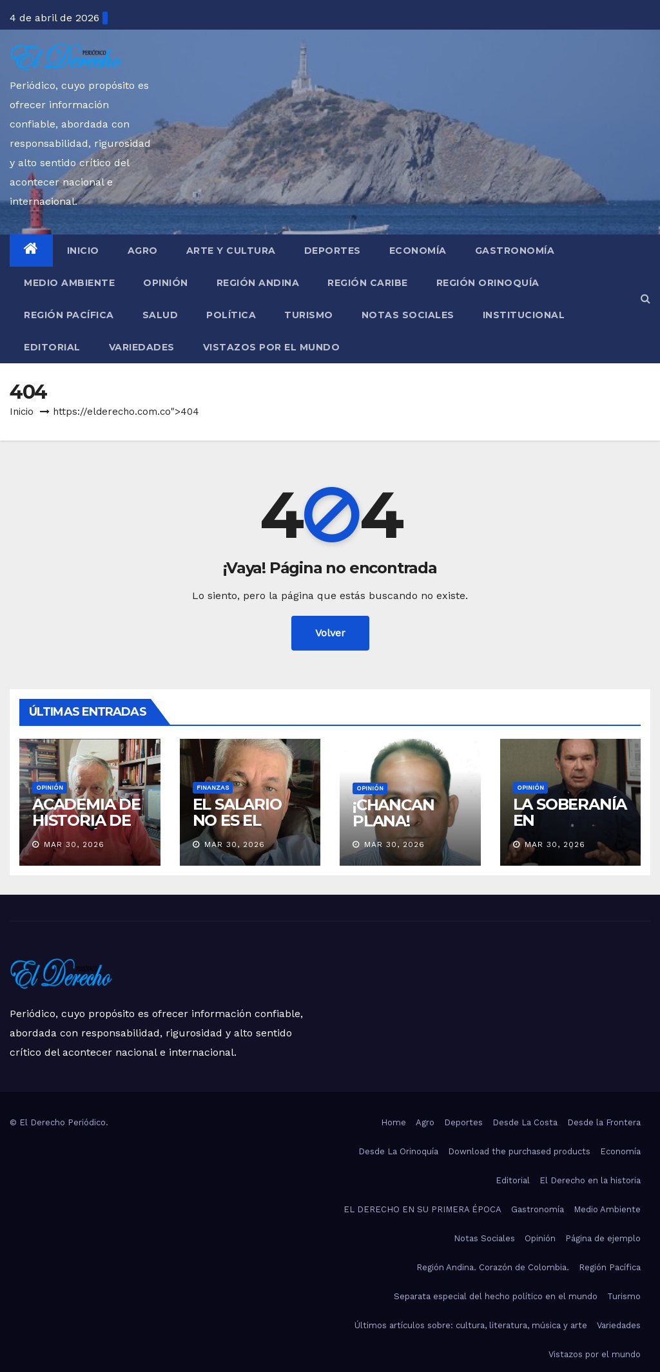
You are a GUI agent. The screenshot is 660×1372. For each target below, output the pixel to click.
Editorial (52, 347)
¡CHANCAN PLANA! (393, 813)
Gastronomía (515, 250)
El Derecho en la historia (590, 1180)
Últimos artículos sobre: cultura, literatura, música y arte (470, 1325)
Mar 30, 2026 (74, 844)
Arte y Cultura (231, 250)
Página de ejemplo (603, 1238)
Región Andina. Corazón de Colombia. (492, 1267)
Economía (418, 250)
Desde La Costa (525, 1122)
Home (393, 1122)
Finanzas (213, 787)
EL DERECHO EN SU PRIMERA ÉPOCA (422, 1209)
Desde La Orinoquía (398, 1151)
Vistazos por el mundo (271, 347)
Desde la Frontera (604, 1122)
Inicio (83, 250)
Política (231, 315)
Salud (160, 315)
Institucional (524, 315)
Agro (143, 250)
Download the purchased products (519, 1151)
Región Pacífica (69, 315)
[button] (645, 298)
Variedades (142, 347)
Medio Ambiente (69, 283)
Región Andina (258, 283)
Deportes (332, 250)
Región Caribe (367, 283)
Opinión (165, 283)
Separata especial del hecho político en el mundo (495, 1296)
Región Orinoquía (487, 283)
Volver (330, 633)
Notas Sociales (408, 315)
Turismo (308, 315)
